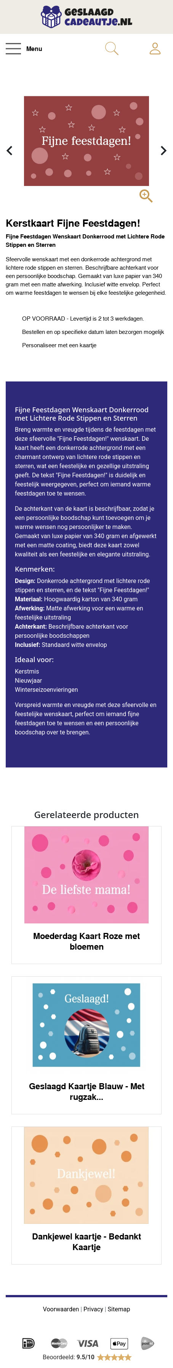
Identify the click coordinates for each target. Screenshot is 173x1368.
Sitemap (119, 1309)
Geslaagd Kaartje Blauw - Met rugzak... (86, 1091)
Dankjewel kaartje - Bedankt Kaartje (86, 1241)
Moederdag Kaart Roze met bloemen (86, 941)
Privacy (93, 1309)
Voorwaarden (61, 1309)
